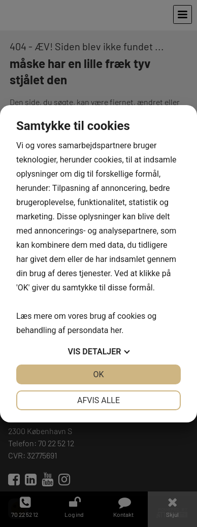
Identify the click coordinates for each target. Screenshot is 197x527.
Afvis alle (98, 400)
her (115, 330)
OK (98, 374)
